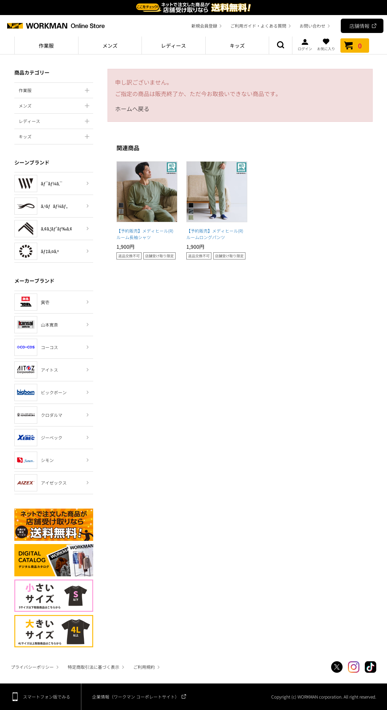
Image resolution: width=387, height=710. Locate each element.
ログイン (305, 44)
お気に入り (326, 44)
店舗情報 (359, 25)
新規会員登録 (204, 26)
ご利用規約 (144, 667)
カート (355, 45)
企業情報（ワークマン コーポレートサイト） (135, 697)
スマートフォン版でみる (46, 697)
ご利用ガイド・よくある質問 (258, 26)
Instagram (353, 667)
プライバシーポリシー (32, 667)
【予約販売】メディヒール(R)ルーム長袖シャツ (144, 234)
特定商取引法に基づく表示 (93, 667)
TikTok (370, 667)
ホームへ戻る (132, 108)
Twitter (337, 667)
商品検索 (280, 45)
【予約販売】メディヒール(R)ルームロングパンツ (214, 234)
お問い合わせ (312, 26)
